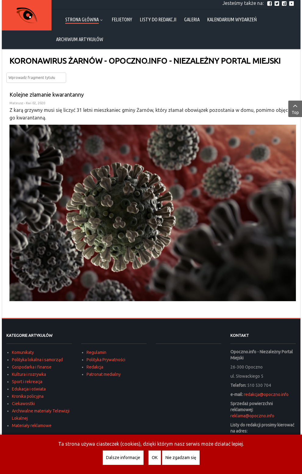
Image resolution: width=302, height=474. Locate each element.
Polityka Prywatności (106, 359)
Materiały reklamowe (32, 425)
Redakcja (95, 367)
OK (155, 457)
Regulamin (96, 352)
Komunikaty (23, 352)
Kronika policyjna (28, 396)
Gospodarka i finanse (32, 367)
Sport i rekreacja (27, 381)
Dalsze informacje (123, 457)
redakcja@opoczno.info (266, 394)
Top (295, 108)
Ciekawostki (23, 403)
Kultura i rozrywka (29, 374)
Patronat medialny (104, 374)
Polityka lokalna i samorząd (37, 359)
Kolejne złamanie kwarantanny (46, 94)
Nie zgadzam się (180, 457)
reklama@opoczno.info (252, 415)
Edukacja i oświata (29, 389)
